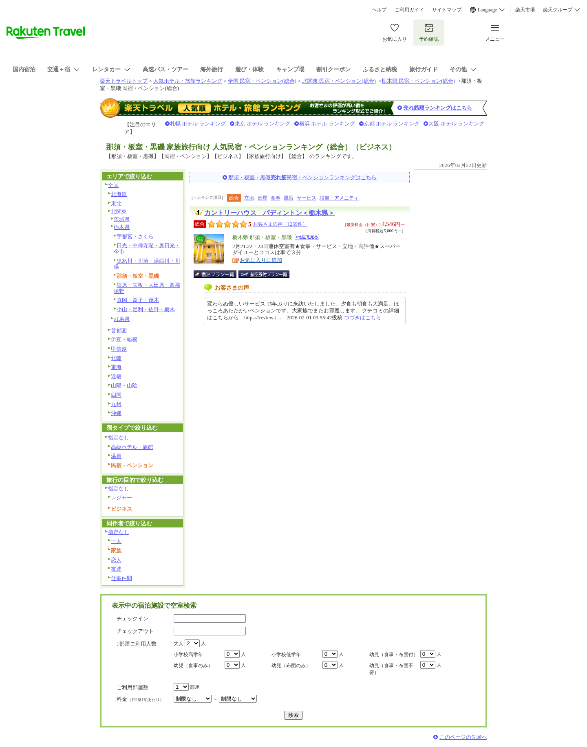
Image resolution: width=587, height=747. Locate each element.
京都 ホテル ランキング (392, 124)
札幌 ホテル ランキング (198, 124)
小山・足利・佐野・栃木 (146, 309)
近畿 (116, 377)
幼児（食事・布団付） (393, 654)
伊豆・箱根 (124, 339)
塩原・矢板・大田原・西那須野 (147, 288)
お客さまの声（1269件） (280, 224)
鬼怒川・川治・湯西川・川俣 (147, 264)
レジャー (121, 497)
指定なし (118, 438)
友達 (116, 569)
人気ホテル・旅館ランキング (187, 81)
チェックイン (132, 618)
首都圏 (119, 330)
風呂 (289, 198)
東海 (116, 367)
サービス (306, 198)
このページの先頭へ (463, 737)
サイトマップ (446, 10)
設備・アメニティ (339, 198)
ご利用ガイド (409, 10)
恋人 (116, 560)
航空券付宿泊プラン (263, 274)
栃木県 (122, 227)
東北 (116, 203)
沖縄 (116, 413)
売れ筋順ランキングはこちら (437, 108)
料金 (140, 699)
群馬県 (122, 319)
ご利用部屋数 (132, 687)
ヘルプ (379, 10)
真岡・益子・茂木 (138, 300)
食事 (275, 198)
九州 (116, 404)
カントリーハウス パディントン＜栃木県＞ (269, 212)
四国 (116, 395)
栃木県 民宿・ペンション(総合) (418, 81)
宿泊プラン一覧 (219, 274)
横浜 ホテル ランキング (327, 124)
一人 (116, 541)
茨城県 (122, 219)
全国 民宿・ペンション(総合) (262, 81)
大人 (178, 643)
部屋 (262, 198)
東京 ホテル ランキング (263, 124)
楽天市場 (525, 10)
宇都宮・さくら (135, 236)
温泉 (116, 456)
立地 (249, 198)
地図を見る (307, 237)
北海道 (119, 194)
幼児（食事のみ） (193, 665)
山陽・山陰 (124, 385)
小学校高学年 (188, 654)
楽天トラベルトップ (124, 81)
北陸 (116, 358)
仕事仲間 (121, 578)
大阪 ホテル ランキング (456, 124)
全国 (113, 185)
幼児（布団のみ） (291, 665)
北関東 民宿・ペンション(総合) (339, 81)
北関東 (119, 212)
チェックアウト (135, 631)
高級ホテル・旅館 (132, 447)
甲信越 (119, 349)
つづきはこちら (362, 317)
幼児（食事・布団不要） (391, 669)
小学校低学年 (286, 654)
